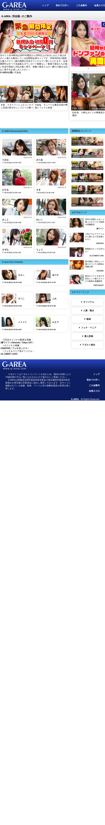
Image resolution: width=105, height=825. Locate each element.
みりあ (39, 159)
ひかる (75, 112)
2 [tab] (92, 68)
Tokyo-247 (27, 342)
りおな (38, 104)
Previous (69, 43)
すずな (5, 249)
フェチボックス (19, 348)
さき (3, 104)
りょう (39, 249)
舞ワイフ (5, 342)
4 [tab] (100, 68)
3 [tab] (96, 68)
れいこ (39, 219)
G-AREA (75, 399)
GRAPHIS (5, 348)
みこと (5, 219)
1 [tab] (88, 68)
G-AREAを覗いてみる (10, 72)
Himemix (15, 342)
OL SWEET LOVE (9, 354)
